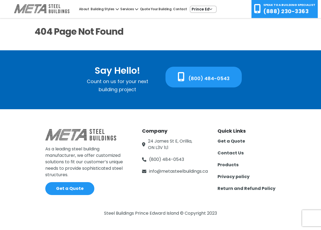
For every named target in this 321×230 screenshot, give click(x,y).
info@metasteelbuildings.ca (178, 171)
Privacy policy (234, 177)
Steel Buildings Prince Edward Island (142, 213)
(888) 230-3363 (286, 11)
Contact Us (231, 153)
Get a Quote (70, 188)
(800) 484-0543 (204, 77)
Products (228, 165)
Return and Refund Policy (246, 188)
